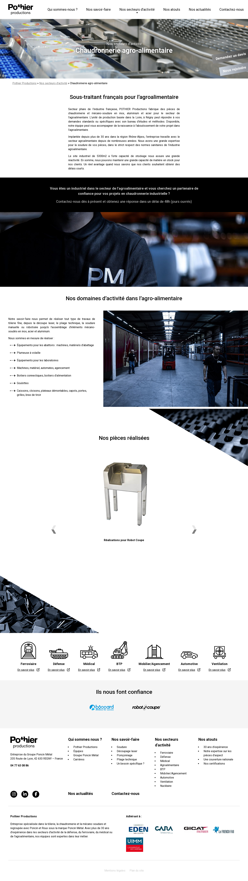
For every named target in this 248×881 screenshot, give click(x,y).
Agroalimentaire (169, 765)
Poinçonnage (124, 755)
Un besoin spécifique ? (130, 763)
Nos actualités (200, 9)
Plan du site (137, 870)
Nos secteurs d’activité (53, 83)
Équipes (78, 751)
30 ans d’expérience (216, 747)
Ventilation (166, 781)
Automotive (167, 777)
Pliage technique (127, 759)
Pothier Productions (24, 83)
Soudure (122, 747)
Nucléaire (166, 785)
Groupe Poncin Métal (86, 755)
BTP (162, 769)
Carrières (78, 759)
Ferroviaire (166, 752)
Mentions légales (114, 870)
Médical (165, 761)
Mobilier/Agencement (173, 773)
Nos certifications (214, 763)
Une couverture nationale (218, 759)
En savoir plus (25, 670)
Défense (165, 756)
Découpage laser (127, 751)
